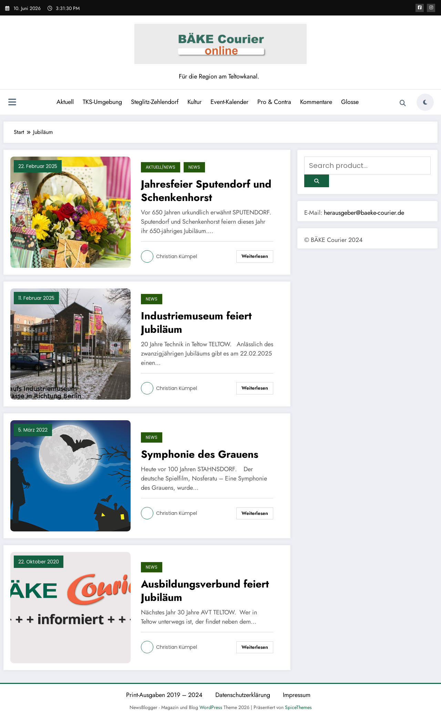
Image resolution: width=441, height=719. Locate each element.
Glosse (350, 101)
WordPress (210, 707)
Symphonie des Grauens (199, 454)
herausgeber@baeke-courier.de (364, 212)
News (194, 167)
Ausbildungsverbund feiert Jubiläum (205, 590)
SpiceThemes (298, 707)
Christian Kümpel (176, 256)
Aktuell (65, 101)
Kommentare (316, 101)
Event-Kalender (229, 101)
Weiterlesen (255, 256)
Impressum (296, 694)
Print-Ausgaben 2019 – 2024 (164, 694)
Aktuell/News (160, 167)
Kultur (194, 101)
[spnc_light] (425, 102)
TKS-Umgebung (102, 101)
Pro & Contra (274, 101)
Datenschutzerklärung (242, 694)
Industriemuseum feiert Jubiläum (196, 322)
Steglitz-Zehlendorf (154, 101)
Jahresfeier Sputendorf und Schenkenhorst (206, 190)
